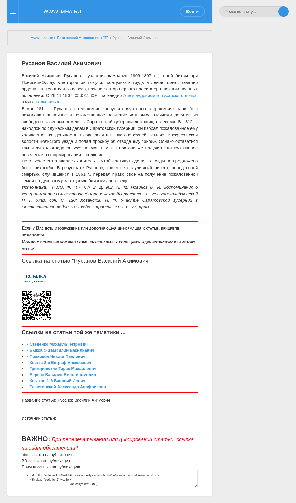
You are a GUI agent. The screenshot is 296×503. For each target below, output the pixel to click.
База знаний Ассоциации (78, 38)
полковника (47, 101)
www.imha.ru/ (42, 38)
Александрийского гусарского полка (160, 95)
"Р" (105, 38)
